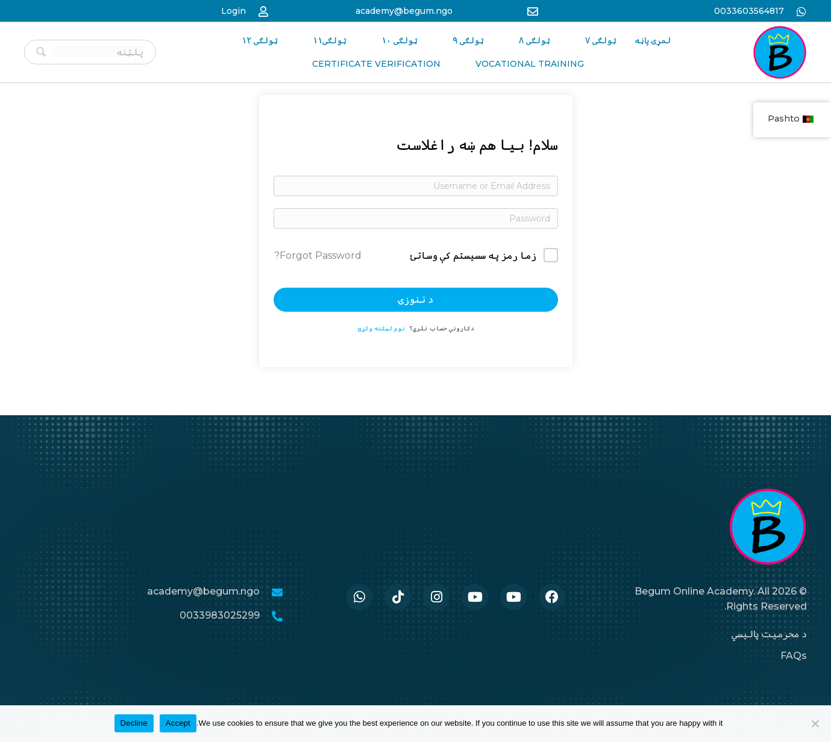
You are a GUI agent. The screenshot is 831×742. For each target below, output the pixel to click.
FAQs (793, 655)
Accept (178, 723)
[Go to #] (513, 597)
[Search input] (97, 52)
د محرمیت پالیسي (769, 634)
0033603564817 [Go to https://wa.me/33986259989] (749, 10)
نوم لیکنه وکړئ (381, 328)
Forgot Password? (318, 255)
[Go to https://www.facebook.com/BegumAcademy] (552, 597)
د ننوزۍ (415, 299)
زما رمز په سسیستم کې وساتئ (473, 255)
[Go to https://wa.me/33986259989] (359, 597)
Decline (134, 723)
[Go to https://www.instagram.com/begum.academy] (436, 597)
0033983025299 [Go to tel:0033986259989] (220, 615)
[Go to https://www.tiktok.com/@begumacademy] (397, 597)
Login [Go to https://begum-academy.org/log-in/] (233, 10)
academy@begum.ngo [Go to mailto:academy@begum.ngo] (404, 10)
